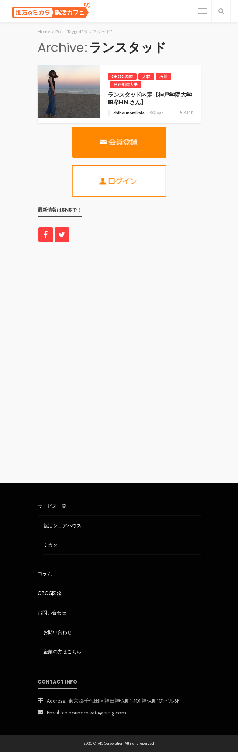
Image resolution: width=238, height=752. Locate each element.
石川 (163, 76)
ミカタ (50, 545)
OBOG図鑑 (122, 76)
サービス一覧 (52, 506)
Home (44, 31)
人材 (146, 76)
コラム (45, 574)
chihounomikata (129, 112)
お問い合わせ (52, 613)
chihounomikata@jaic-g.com (94, 712)
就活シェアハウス (62, 525)
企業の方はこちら (62, 652)
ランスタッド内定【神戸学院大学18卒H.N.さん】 (150, 98)
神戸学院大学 (125, 84)
